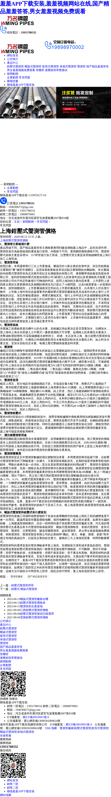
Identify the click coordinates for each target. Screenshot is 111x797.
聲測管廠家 (17, 576)
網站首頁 (12, 55)
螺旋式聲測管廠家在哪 (34, 598)
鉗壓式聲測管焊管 (22, 585)
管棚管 (40, 70)
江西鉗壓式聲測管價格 (34, 610)
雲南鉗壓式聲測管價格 (34, 617)
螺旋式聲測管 (33, 66)
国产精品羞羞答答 (97, 66)
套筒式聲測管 (50, 66)
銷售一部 (12, 783)
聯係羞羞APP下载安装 (21, 84)
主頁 (17, 221)
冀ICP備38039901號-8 (36, 717)
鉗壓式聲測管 (15, 66)
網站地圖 (5, 794)
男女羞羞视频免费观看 (21, 70)
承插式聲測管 (68, 66)
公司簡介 (12, 59)
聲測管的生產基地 (31, 606)
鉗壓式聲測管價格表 (32, 602)
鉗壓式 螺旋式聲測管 (24, 589)
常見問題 (24, 77)
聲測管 (81, 66)
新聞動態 (12, 73)
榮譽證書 (12, 81)
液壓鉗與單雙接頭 (56, 70)
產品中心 (12, 62)
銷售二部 (12, 787)
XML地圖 (51, 728)
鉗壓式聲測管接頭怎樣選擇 (37, 613)
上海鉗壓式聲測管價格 (14, 240)
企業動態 (12, 77)
